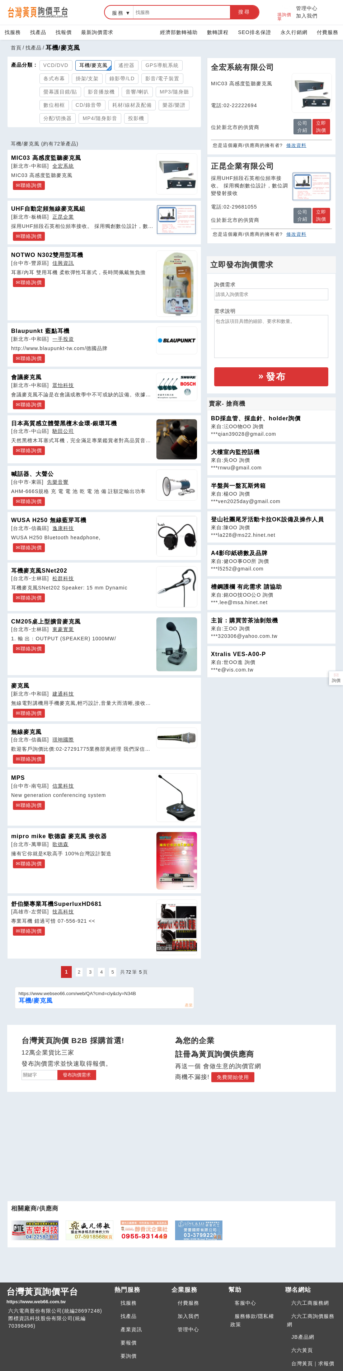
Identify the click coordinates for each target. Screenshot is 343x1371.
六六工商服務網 (310, 1303)
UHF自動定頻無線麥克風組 (48, 208)
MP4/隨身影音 (100, 118)
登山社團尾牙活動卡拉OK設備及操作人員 (267, 519)
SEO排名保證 (254, 32)
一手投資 (63, 339)
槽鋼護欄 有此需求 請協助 (246, 587)
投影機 (136, 118)
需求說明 (225, 311)
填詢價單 (284, 12)
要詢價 (129, 1356)
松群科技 (63, 578)
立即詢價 (321, 126)
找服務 (13, 32)
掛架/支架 (87, 78)
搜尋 (244, 12)
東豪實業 (63, 629)
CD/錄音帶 (89, 105)
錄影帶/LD (122, 78)
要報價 (129, 1343)
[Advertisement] (271, 728)
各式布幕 (54, 78)
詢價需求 (225, 284)
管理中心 (307, 8)
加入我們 (307, 16)
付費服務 (327, 32)
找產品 (38, 32)
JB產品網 (302, 1337)
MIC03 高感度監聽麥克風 (46, 157)
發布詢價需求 (77, 1075)
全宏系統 (63, 166)
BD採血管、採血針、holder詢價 (256, 418)
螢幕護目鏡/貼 (60, 92)
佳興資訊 (63, 263)
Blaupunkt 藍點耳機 (40, 331)
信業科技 (63, 786)
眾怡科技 (63, 385)
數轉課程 (218, 32)
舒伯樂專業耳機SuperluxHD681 (56, 904)
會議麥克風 (26, 377)
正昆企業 (63, 217)
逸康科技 (63, 528)
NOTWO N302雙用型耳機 (47, 255)
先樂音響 (58, 482)
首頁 (16, 48)
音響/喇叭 (137, 92)
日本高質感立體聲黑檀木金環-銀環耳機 (64, 423)
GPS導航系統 (162, 65)
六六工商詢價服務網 (310, 1320)
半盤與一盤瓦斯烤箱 (238, 486)
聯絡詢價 (31, 185)
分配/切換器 (57, 118)
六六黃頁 (302, 1350)
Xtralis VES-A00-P (238, 654)
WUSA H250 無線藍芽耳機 (48, 520)
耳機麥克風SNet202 (39, 570)
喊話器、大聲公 (32, 473)
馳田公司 (63, 431)
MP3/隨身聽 (174, 92)
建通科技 (63, 694)
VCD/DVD (56, 65)
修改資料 (296, 145)
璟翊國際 (63, 739)
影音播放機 (101, 92)
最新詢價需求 (97, 32)
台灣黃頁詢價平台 (57, 1296)
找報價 (64, 32)
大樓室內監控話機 (235, 452)
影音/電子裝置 (162, 78)
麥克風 (20, 685)
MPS (18, 777)
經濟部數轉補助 (179, 32)
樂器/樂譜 (174, 105)
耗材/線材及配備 (132, 105)
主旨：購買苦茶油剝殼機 (244, 620)
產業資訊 (131, 1329)
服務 (118, 13)
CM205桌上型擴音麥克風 (46, 621)
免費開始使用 (233, 1077)
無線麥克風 (26, 732)
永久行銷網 (294, 32)
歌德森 (60, 844)
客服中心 (245, 1303)
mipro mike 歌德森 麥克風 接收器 (59, 836)
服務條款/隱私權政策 (252, 1320)
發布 (276, 377)
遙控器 (126, 65)
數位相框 (54, 105)
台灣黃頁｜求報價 (312, 1363)
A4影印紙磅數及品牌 (239, 553)
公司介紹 (302, 126)
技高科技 (63, 911)
